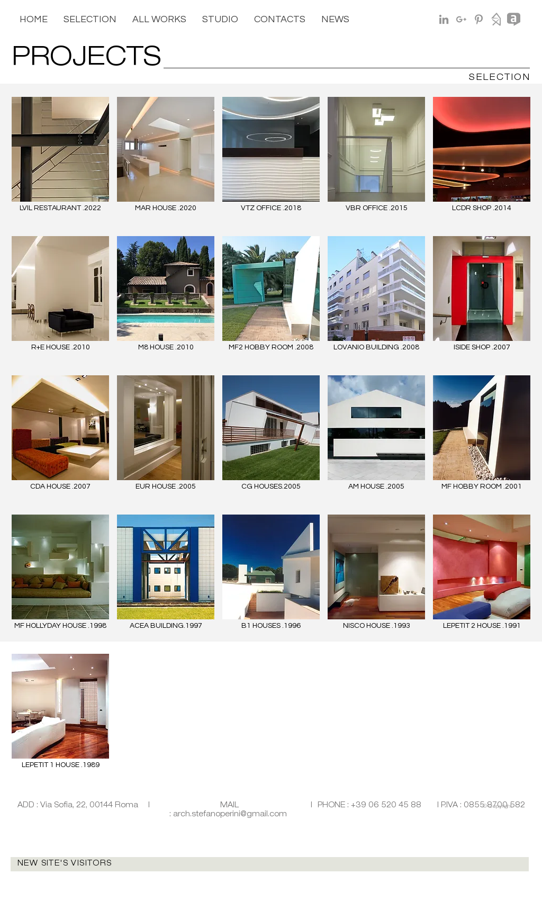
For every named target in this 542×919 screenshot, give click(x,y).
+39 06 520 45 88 (386, 805)
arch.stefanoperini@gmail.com (230, 814)
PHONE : (334, 805)
